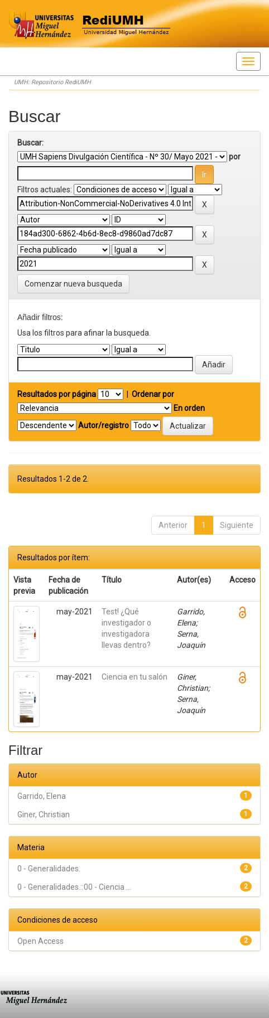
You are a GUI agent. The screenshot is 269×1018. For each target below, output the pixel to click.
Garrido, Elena (41, 796)
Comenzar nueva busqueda (73, 283)
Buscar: (30, 142)
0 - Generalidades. (48, 868)
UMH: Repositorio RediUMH (52, 82)
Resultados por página (56, 394)
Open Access (40, 941)
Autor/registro (103, 425)
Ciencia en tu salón (134, 676)
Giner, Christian (43, 814)
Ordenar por (153, 394)
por (235, 156)
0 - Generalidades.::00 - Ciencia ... (74, 887)
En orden (189, 408)
